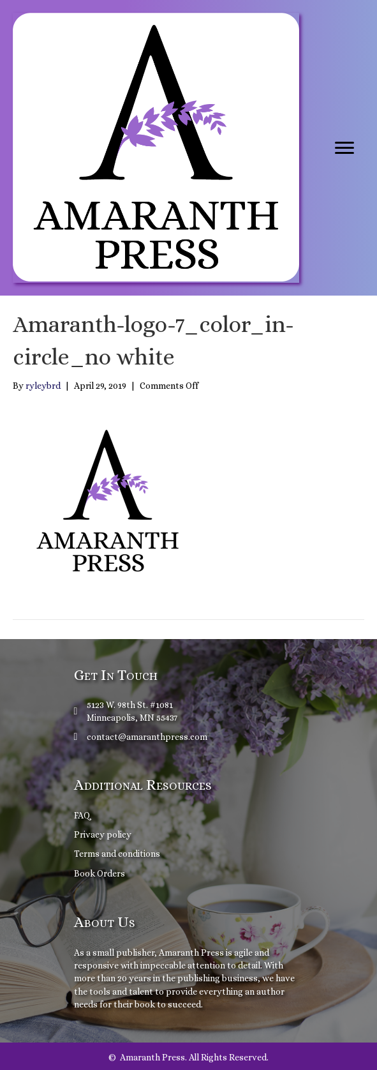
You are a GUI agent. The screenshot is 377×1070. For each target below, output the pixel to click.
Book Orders (99, 873)
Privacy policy (102, 834)
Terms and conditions (117, 853)
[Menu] (344, 148)
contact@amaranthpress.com (147, 737)
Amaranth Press (191, 952)
